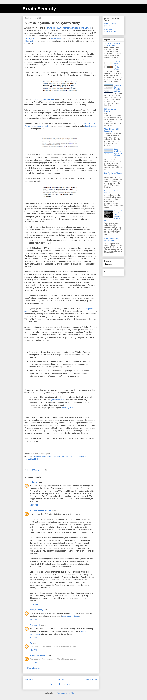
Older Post (91, 679)
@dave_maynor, (31, 38)
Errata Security (39, 8)
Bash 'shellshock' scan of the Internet (118, 152)
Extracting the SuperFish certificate (118, 88)
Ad (31, 643)
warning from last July (44, 100)
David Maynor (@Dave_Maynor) (110, 30)
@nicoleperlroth (57, 400)
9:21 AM (33, 637)
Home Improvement (38, 656)
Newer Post (30, 679)
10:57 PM (34, 505)
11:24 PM (34, 604)
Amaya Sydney (36, 610)
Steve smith (35, 625)
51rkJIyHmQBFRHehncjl (40, 510)
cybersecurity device (70, 616)
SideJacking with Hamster (110, 110)
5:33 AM (33, 663)
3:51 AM (33, 620)
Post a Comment (34, 668)
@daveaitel (56, 38)
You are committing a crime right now (112, 44)
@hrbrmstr (28, 41)
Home (61, 679)
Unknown (34, 482)
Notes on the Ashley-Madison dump (111, 240)
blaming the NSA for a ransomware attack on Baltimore (68, 28)
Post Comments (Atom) (66, 693)
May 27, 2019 (68, 408)
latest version (90, 126)
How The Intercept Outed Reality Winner (117, 65)
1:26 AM (33, 650)
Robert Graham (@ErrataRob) (110, 25)
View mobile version (61, 684)
